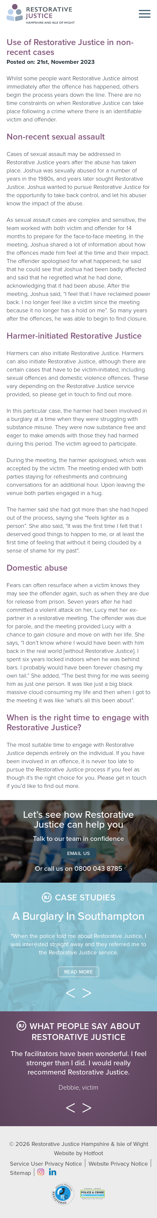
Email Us (78, 853)
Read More (78, 972)
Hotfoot (93, 1153)
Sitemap (20, 1173)
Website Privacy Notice (118, 1163)
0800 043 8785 (98, 869)
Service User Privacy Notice (46, 1163)
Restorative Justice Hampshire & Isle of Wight (90, 1144)
